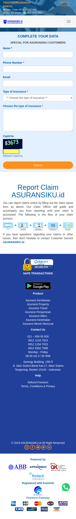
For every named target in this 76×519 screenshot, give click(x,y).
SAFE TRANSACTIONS (38, 273)
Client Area (65, 2)
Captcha (8, 136)
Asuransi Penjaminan (38, 312)
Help (38, 375)
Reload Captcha (12, 155)
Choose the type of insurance (22, 106)
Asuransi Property (38, 304)
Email (6, 77)
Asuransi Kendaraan (38, 300)
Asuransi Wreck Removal (38, 323)
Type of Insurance (14, 91)
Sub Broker (64, 5)
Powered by (38, 459)
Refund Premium (38, 382)
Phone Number (12, 62)
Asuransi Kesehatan (38, 319)
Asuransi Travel (38, 308)
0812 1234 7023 (34, 13)
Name (6, 48)
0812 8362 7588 (38, 348)
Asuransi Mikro (38, 315)
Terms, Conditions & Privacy (38, 386)
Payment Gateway (38, 497)
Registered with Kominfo (38, 483)
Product (38, 293)
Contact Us (38, 329)
